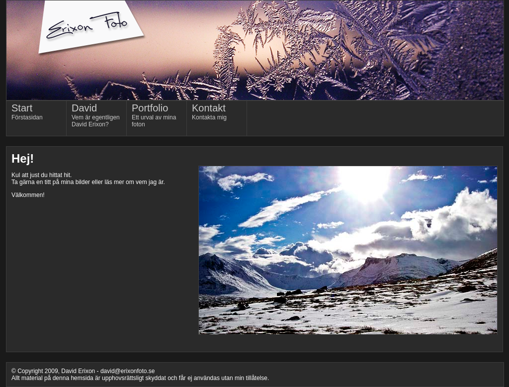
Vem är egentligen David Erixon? (96, 115)
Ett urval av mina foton (154, 115)
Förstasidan (27, 111)
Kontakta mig (209, 111)
